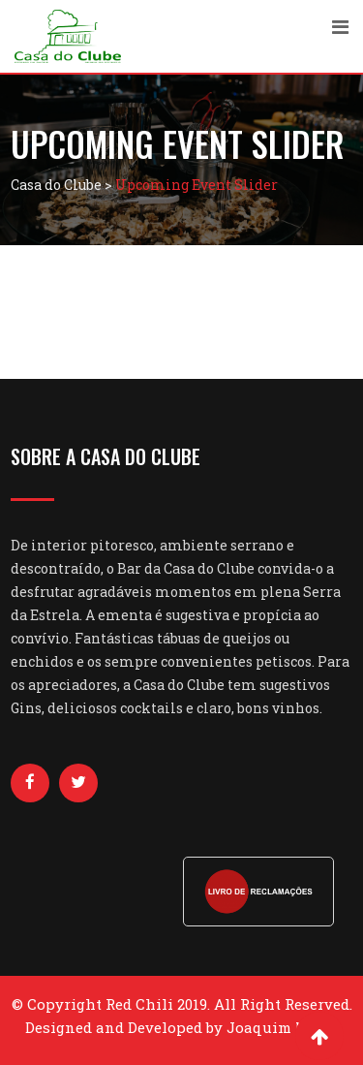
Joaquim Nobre (283, 1027)
